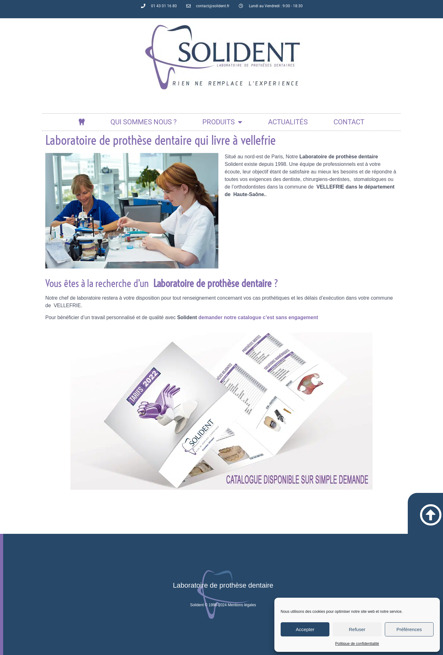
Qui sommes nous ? (143, 122)
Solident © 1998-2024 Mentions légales (223, 605)
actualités (288, 122)
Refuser (357, 629)
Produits (222, 122)
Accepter (305, 629)
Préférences (409, 629)
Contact (349, 122)
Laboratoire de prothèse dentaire (223, 585)
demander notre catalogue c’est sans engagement (258, 317)
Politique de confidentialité (357, 643)
